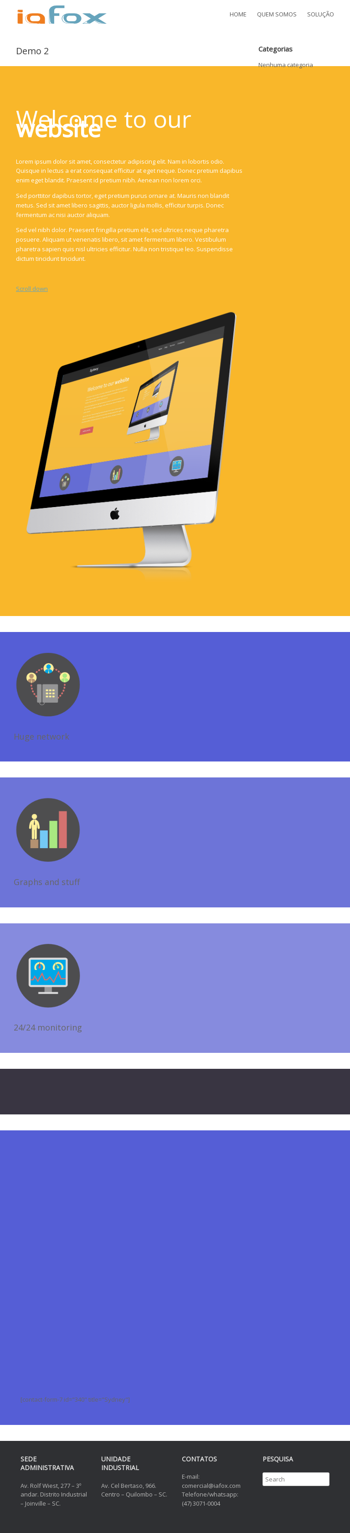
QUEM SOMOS (277, 14)
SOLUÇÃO (320, 14)
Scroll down (32, 289)
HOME (238, 14)
